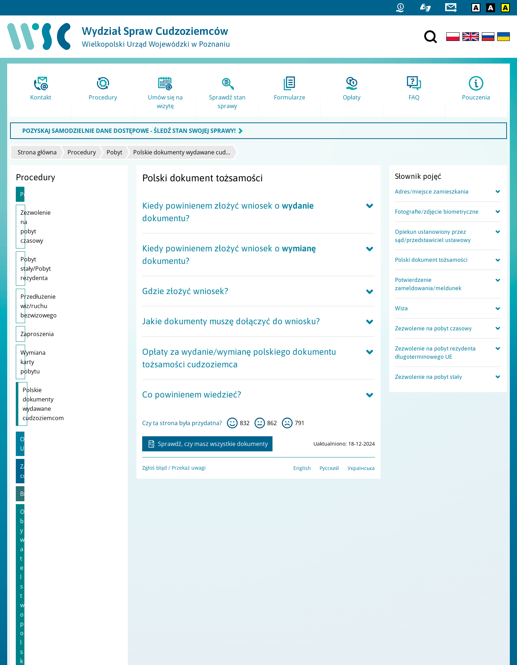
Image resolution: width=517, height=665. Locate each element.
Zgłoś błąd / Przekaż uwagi (174, 467)
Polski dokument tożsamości (431, 259)
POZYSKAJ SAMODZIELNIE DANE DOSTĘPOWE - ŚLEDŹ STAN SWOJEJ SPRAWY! (129, 131)
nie (287, 423)
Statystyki (399, 566)
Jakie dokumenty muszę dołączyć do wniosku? (231, 321)
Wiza (401, 308)
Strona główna (37, 152)
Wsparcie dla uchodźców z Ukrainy (67, 453)
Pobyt (114, 152)
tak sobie (259, 423)
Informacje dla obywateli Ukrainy (64, 418)
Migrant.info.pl (406, 585)
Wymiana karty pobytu (50, 297)
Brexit (28, 382)
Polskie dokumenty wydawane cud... (181, 152)
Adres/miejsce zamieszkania (432, 191)
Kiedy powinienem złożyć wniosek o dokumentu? (228, 212)
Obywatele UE (38, 346)
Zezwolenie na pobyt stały (428, 376)
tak (232, 423)
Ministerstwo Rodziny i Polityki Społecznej (230, 585)
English (302, 468)
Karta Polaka (37, 436)
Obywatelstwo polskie (49, 400)
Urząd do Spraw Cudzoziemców (217, 566)
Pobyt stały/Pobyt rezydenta (58, 231)
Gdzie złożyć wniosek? (185, 291)
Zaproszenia (37, 278)
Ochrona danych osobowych (47, 594)
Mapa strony (28, 575)
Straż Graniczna (407, 575)
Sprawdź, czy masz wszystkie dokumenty (207, 443)
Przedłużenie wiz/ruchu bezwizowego (52, 254)
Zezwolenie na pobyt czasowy (60, 213)
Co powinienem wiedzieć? (191, 394)
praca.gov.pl (402, 594)
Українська (361, 468)
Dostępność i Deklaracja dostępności (57, 585)
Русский (329, 468)
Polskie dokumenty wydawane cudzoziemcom (63, 320)
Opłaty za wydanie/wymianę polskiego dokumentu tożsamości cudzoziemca (239, 358)
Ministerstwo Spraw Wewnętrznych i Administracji (240, 575)
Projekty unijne (31, 566)
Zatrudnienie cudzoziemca (56, 364)
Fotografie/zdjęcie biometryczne (437, 211)
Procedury (81, 152)
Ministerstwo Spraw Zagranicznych (222, 594)
